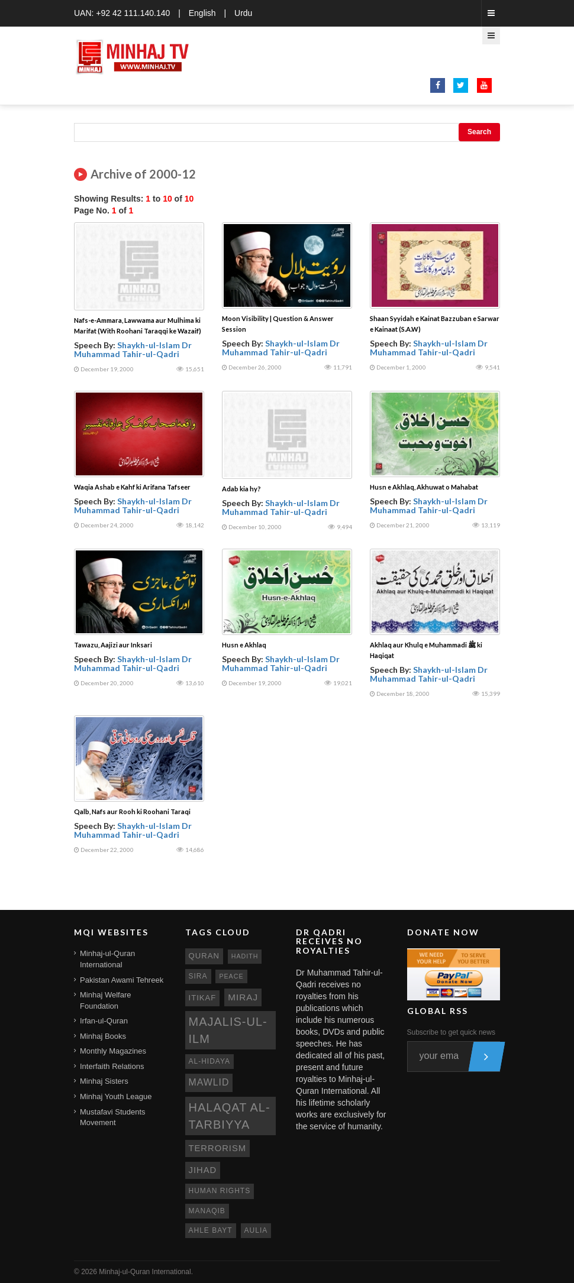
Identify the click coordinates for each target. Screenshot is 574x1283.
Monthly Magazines (113, 1051)
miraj (243, 997)
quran (204, 955)
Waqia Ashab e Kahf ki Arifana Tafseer (132, 487)
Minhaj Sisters (104, 1081)
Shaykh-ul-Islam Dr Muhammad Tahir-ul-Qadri (133, 349)
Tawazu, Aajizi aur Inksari (113, 645)
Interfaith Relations (112, 1066)
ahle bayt (211, 1230)
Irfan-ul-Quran (104, 1020)
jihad (203, 1170)
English (202, 13)
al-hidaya (210, 1061)
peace (231, 976)
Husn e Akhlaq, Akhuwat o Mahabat (424, 487)
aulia (256, 1230)
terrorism (218, 1148)
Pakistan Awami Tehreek (121, 980)
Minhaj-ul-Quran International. (146, 1272)
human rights (220, 1191)
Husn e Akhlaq (244, 645)
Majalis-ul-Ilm (228, 1030)
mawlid (209, 1082)
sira (198, 976)
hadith (245, 956)
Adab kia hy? (241, 489)
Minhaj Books (103, 1036)
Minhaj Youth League (115, 1096)
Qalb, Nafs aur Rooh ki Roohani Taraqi (132, 811)
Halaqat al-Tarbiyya (229, 1116)
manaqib (207, 1211)
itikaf (203, 997)
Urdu (243, 13)
